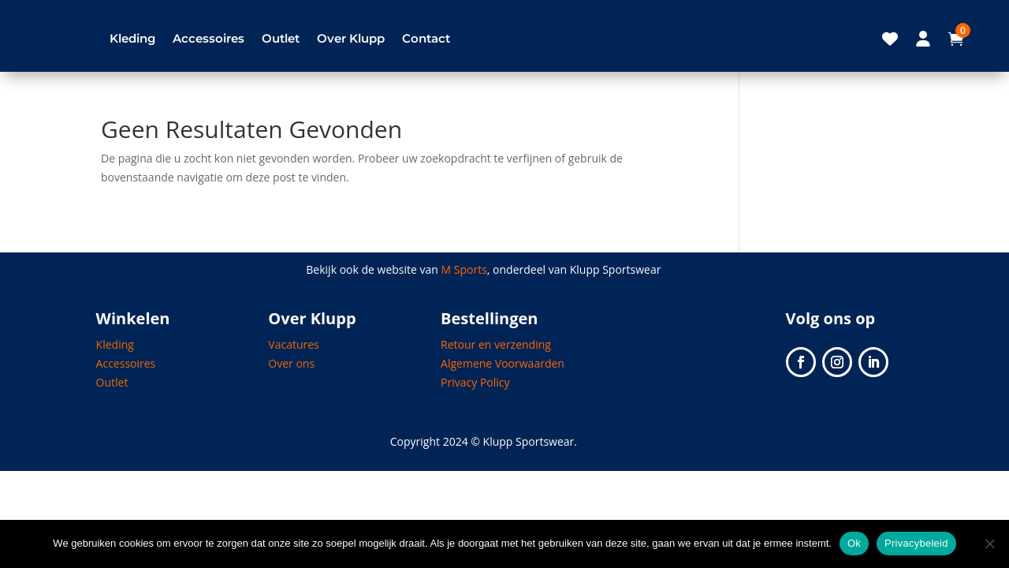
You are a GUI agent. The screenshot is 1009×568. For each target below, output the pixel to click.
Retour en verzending (496, 344)
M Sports (464, 269)
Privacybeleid (916, 543)
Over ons (291, 363)
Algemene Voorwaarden (502, 363)
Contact (426, 38)
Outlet (281, 38)
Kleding (132, 38)
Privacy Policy (475, 382)
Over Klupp (351, 38)
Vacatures (293, 344)
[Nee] (989, 543)
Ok (854, 543)
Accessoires (208, 38)
